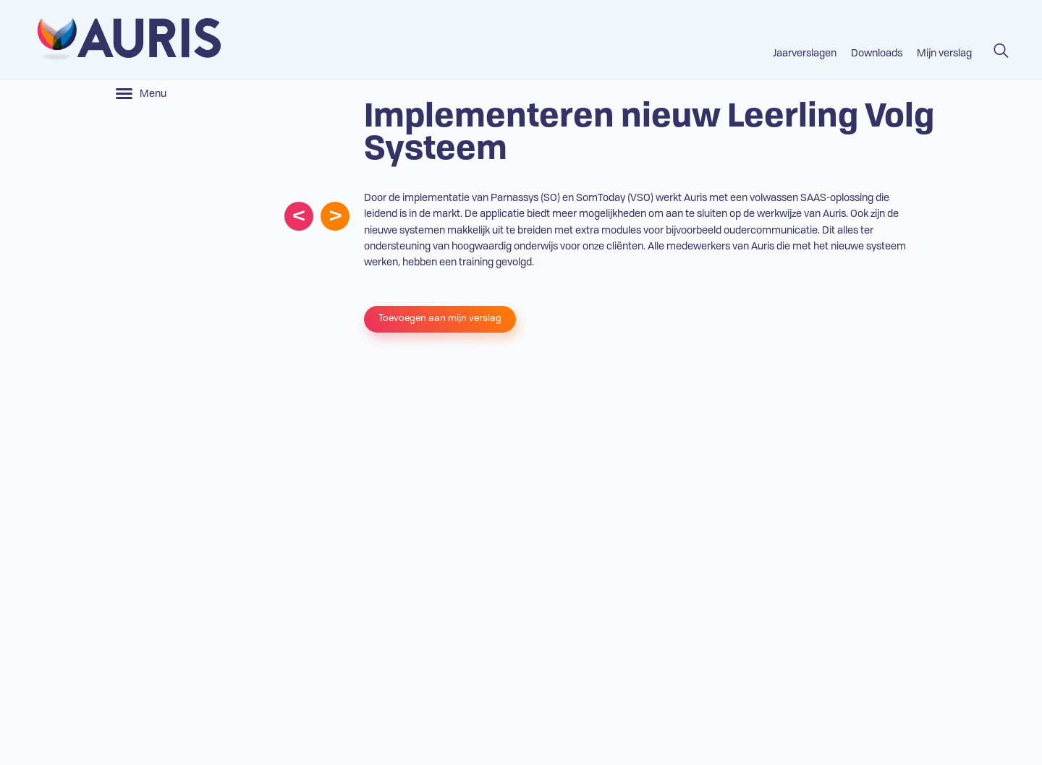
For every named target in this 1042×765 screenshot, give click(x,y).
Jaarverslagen (804, 53)
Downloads (876, 53)
